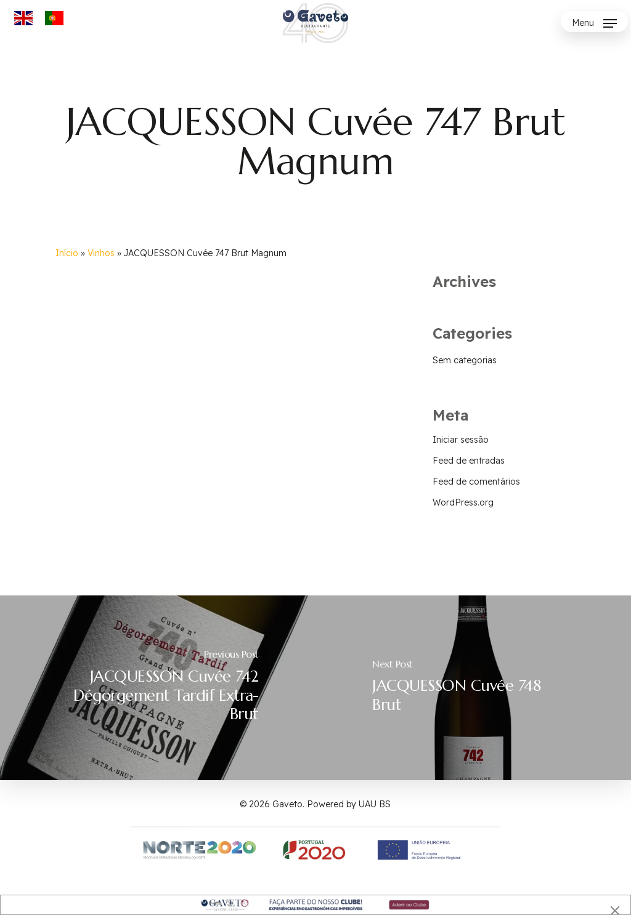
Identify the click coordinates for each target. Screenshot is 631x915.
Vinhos (101, 253)
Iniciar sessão (461, 439)
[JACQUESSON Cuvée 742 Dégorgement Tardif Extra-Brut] (158, 687)
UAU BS (375, 804)
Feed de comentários (476, 481)
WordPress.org (463, 502)
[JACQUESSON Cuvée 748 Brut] (473, 687)
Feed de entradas (469, 460)
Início (66, 253)
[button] (594, 23)
